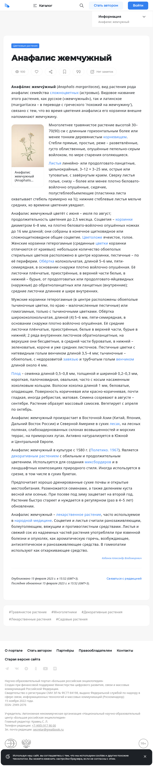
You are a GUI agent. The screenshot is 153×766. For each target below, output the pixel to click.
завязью (70, 359)
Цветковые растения (25, 45)
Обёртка (46, 261)
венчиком (125, 359)
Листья (55, 163)
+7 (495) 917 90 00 (44, 725)
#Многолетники (64, 612)
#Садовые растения (72, 619)
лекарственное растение (78, 514)
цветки (101, 243)
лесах (115, 423)
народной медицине (33, 520)
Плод (16, 373)
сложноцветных (65, 92)
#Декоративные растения (102, 612)
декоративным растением (35, 456)
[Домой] (7, 5)
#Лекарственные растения (30, 619)
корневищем (115, 136)
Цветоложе (92, 237)
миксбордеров (98, 461)
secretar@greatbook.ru (48, 729)
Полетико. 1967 (104, 450)
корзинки (124, 219)
